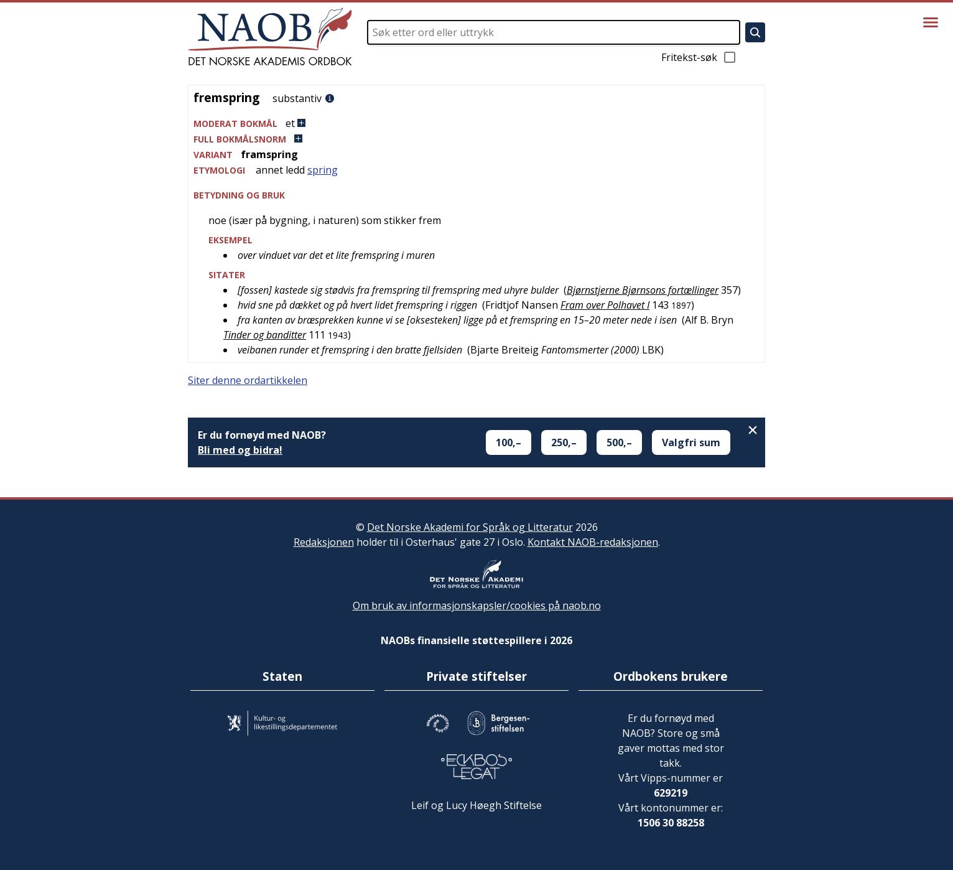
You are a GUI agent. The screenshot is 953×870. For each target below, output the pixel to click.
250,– (564, 442)
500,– (619, 442)
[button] (476, 123)
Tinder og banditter (264, 335)
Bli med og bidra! (240, 450)
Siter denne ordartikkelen (247, 380)
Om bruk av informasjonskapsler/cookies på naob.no (477, 605)
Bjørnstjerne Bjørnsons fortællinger (642, 290)
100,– (508, 442)
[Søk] (755, 32)
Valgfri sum (691, 442)
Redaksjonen (324, 542)
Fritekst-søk (699, 57)
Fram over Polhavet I (604, 305)
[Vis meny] (930, 22)
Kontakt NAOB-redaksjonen (593, 542)
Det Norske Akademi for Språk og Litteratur (470, 527)
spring (322, 170)
